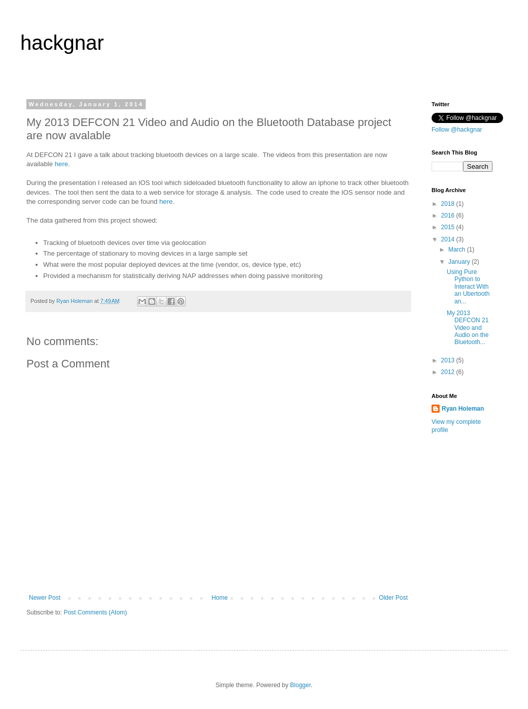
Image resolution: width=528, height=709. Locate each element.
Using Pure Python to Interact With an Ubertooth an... (468, 286)
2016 (448, 215)
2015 (448, 227)
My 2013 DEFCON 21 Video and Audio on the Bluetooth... (467, 328)
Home (220, 597)
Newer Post (44, 597)
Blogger (300, 685)
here (61, 164)
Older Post (393, 597)
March (457, 249)
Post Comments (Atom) (95, 612)
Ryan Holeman (463, 408)
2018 (448, 203)
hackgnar (62, 43)
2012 (448, 372)
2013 (448, 360)
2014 (448, 239)
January (460, 261)
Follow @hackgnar (457, 129)
